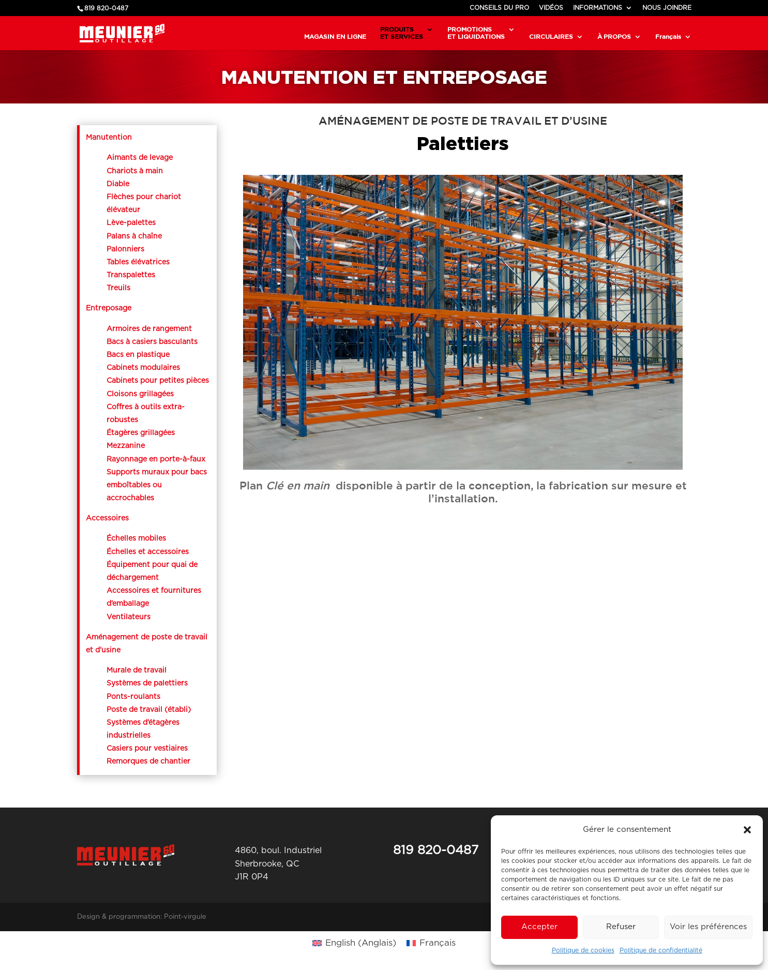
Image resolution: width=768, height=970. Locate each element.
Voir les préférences (708, 927)
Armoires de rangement (149, 329)
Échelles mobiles (136, 538)
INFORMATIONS (597, 8)
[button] (747, 830)
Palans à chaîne (134, 236)
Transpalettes (131, 275)
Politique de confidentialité (661, 950)
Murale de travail (137, 670)
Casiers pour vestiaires (147, 748)
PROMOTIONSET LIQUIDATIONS (476, 33)
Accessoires (107, 518)
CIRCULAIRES (551, 36)
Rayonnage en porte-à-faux (157, 459)
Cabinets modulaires (143, 367)
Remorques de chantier (148, 761)
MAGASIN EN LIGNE (335, 36)
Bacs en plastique (138, 355)
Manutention (109, 137)
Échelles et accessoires (148, 552)
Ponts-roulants (133, 696)
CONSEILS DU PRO (499, 8)
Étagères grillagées (141, 433)
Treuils (118, 288)
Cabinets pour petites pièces (158, 380)
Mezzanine (126, 446)
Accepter (539, 927)
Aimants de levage (140, 157)
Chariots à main (135, 171)
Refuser (621, 927)
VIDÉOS (551, 8)
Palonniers (125, 249)
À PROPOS (614, 36)
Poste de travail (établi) (149, 709)
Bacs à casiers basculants (152, 342)
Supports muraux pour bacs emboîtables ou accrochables (157, 485)
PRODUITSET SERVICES (401, 33)
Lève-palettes (131, 223)
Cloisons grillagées (140, 394)
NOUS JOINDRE (666, 8)
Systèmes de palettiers (147, 683)
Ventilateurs (128, 617)
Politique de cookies (583, 950)
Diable (118, 184)
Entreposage (108, 308)
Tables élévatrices (139, 262)
